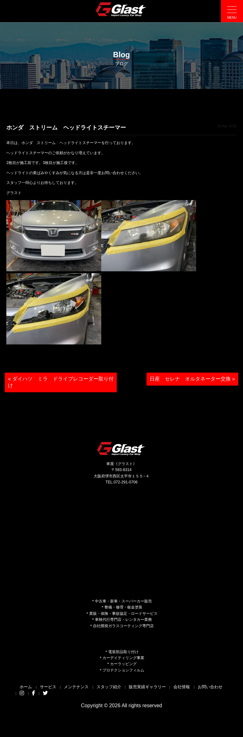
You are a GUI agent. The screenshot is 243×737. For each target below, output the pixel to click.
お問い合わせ (210, 686)
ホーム (26, 686)
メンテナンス (76, 686)
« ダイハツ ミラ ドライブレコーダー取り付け (60, 382)
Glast (121, 448)
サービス (48, 686)
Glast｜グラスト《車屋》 (121, 9)
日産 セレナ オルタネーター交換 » (192, 378)
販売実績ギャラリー (147, 686)
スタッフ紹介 (109, 686)
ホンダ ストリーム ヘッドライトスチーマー (66, 127)
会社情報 (181, 686)
